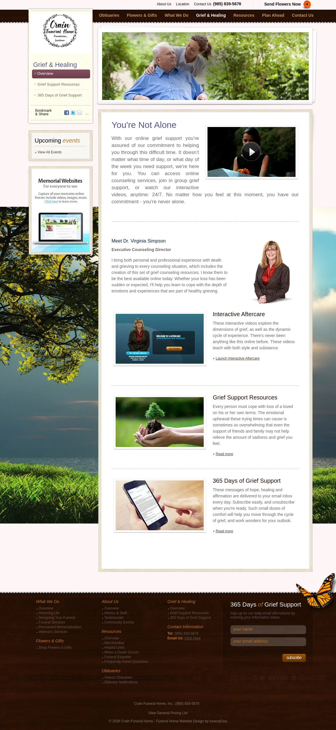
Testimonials (114, 618)
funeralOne (218, 721)
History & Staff (115, 613)
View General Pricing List (168, 713)
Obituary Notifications (121, 682)
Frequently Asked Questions (126, 662)
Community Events (119, 622)
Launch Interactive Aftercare (237, 358)
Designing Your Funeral (57, 618)
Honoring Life (49, 613)
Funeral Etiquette (117, 657)
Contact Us (202, 4)
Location (182, 4)
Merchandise (114, 643)
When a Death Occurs (121, 652)
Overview (45, 73)
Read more (224, 454)
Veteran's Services (53, 632)
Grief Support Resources (59, 84)
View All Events (50, 152)
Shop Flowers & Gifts (55, 648)
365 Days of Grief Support (60, 95)
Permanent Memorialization (60, 627)
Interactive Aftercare (239, 314)
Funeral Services (52, 622)
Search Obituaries (118, 677)
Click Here (193, 638)
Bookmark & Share (60, 110)
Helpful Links (114, 648)
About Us (164, 4)
